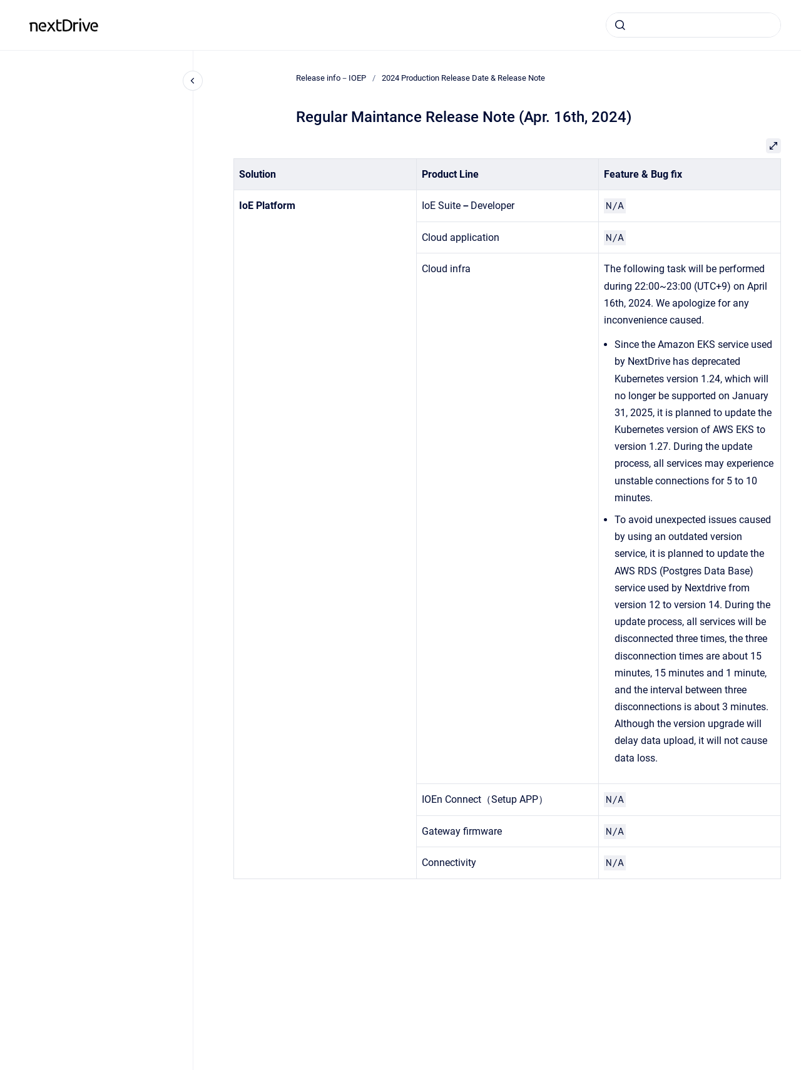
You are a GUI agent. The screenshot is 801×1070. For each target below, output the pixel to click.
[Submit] (620, 25)
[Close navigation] (193, 81)
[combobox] (693, 25)
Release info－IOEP (160, 25)
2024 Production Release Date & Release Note (463, 78)
